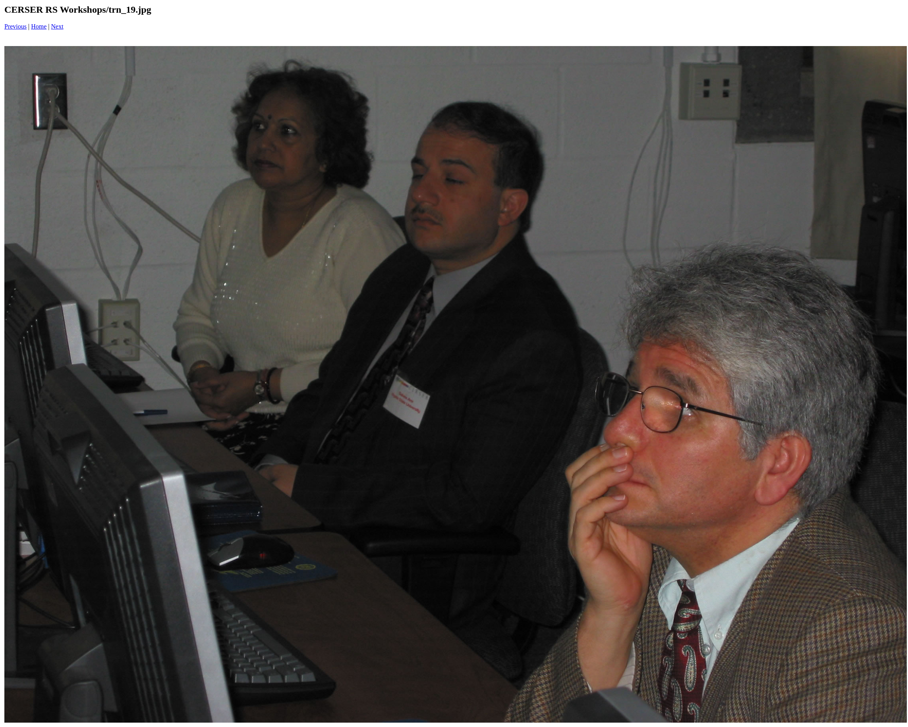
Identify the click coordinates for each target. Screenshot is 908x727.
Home (38, 26)
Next (57, 26)
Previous (15, 26)
